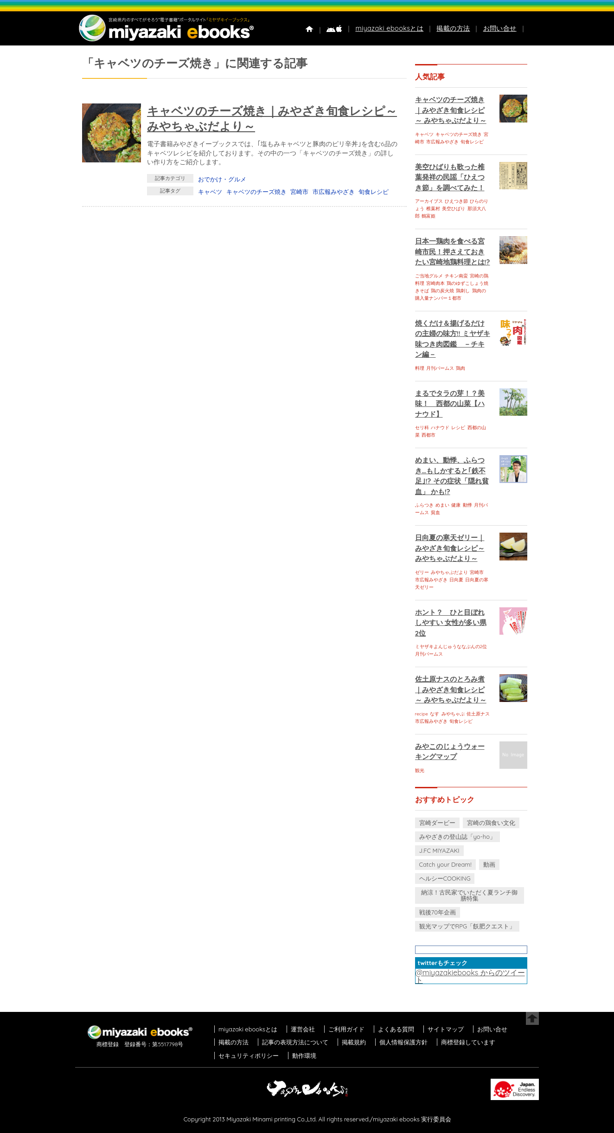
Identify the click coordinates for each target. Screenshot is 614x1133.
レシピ (458, 428)
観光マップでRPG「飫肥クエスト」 (467, 926)
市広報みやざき (334, 191)
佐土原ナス (478, 714)
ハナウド (440, 428)
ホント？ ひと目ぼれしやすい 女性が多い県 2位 (450, 622)
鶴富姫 (428, 216)
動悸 (467, 505)
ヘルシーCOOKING (445, 878)
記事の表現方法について (295, 1042)
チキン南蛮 (456, 276)
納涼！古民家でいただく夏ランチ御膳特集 (469, 895)
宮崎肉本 (435, 283)
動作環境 (304, 1055)
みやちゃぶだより (449, 572)
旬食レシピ (373, 191)
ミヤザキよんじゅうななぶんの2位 (451, 647)
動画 (489, 864)
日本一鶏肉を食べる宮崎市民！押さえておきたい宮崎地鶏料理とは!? (452, 251)
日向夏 (456, 580)
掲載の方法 (453, 28)
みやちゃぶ (453, 714)
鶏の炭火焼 (442, 291)
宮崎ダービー (437, 822)
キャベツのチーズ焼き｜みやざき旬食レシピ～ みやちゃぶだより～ (450, 110)
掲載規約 (354, 1042)
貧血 (435, 512)
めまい (442, 505)
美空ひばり (453, 209)
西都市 (428, 435)
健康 (455, 505)
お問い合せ (500, 28)
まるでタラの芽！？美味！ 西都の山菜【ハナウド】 (450, 403)
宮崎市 (299, 191)
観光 (419, 770)
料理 (419, 368)
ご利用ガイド (346, 1029)
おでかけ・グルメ (222, 179)
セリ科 (422, 428)
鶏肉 (460, 368)
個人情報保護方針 (403, 1042)
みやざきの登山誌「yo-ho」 (457, 836)
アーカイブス (429, 201)
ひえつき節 (456, 201)
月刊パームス (440, 368)
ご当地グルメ (429, 276)
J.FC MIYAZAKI (439, 850)
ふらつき (424, 505)
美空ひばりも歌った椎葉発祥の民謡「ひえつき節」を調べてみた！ (450, 177)
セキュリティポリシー (248, 1055)
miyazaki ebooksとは (389, 28)
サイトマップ (446, 1029)
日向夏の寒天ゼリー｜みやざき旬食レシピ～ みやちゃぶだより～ (450, 548)
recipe (421, 714)
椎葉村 (433, 209)
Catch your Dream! (445, 864)
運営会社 (303, 1029)
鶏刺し (463, 291)
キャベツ (210, 191)
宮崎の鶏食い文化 (491, 822)
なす (434, 714)
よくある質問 (396, 1029)
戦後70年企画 (437, 912)
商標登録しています (468, 1042)
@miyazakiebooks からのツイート (470, 976)
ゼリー (422, 572)
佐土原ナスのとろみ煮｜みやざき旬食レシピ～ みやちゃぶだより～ (450, 689)
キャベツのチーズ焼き (256, 191)
